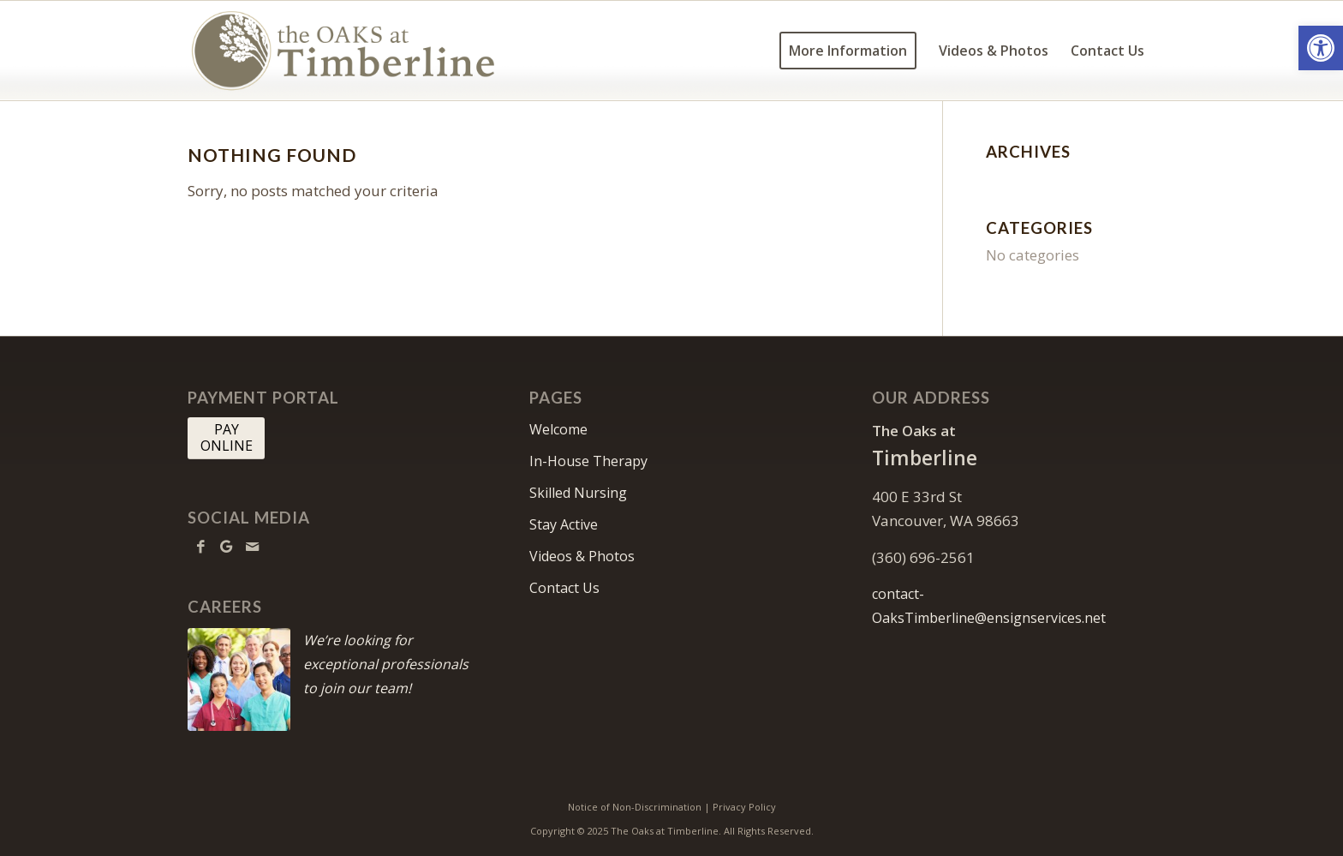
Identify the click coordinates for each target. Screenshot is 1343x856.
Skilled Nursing (578, 492)
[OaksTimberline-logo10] (343, 50)
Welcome (558, 429)
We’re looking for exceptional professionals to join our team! (386, 664)
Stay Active (563, 524)
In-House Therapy (588, 461)
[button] (1320, 48)
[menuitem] (848, 50)
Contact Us (564, 587)
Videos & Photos (582, 556)
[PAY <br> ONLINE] (226, 437)
